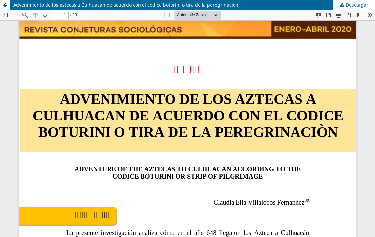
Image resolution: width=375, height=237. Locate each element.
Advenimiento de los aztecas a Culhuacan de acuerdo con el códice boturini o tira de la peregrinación (125, 5)
